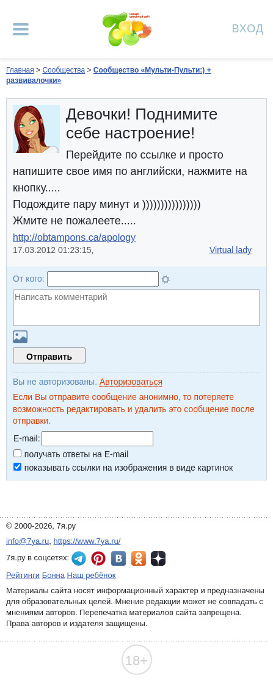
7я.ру (158, 558)
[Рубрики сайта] (20, 29)
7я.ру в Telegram (78, 558)
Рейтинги (23, 575)
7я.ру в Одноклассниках (138, 558)
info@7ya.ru (27, 541)
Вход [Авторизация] (248, 28)
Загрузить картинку (20, 336)
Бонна (53, 575)
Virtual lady (230, 250)
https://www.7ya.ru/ (87, 541)
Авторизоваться (131, 382)
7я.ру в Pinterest (98, 558)
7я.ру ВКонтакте (118, 558)
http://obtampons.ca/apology (74, 237)
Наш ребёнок (91, 575)
